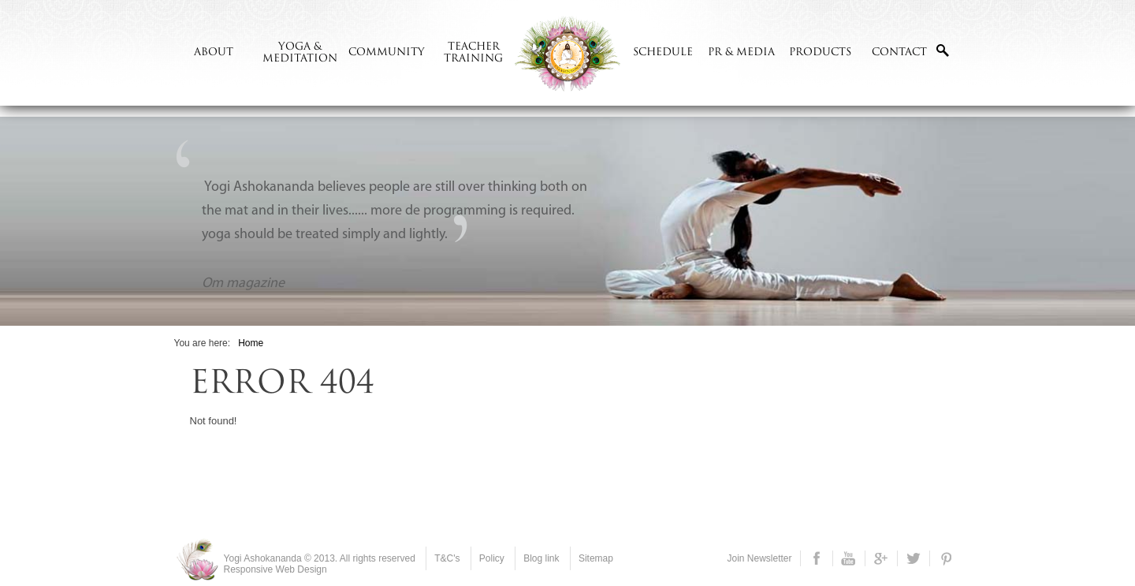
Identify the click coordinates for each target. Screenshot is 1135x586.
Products (820, 52)
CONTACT (899, 52)
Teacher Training (473, 53)
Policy (491, 558)
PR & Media (741, 52)
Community (386, 52)
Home (250, 343)
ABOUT (213, 52)
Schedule (663, 52)
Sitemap (596, 558)
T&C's (447, 558)
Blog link (541, 558)
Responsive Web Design (275, 569)
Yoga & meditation (299, 53)
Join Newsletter (759, 558)
